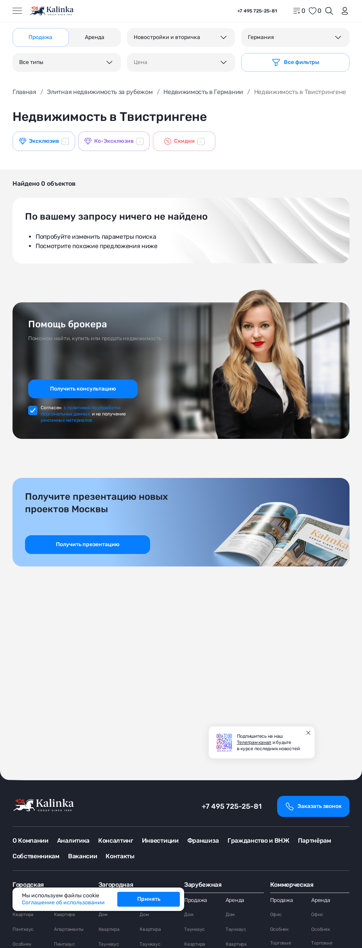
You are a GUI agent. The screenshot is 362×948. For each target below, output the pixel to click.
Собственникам (36, 856)
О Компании (30, 840)
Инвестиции (160, 840)
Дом (103, 914)
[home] (52, 11)
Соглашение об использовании (63, 902)
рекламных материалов (66, 420)
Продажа (195, 900)
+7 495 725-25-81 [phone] (257, 11)
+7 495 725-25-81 (232, 806)
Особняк (22, 944)
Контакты (120, 856)
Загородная (116, 884)
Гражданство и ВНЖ (258, 840)
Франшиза (203, 840)
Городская (28, 884)
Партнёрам (314, 840)
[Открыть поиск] (329, 11)
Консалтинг (115, 840)
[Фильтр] (295, 62)
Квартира (23, 914)
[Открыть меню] (17, 11)
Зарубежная (203, 884)
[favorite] (314, 11)
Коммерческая (292, 884)
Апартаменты (69, 929)
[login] (343, 11)
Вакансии (82, 856)
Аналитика (73, 840)
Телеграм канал (254, 742)
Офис (276, 914)
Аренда (235, 900)
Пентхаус (23, 929)
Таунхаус (109, 944)
